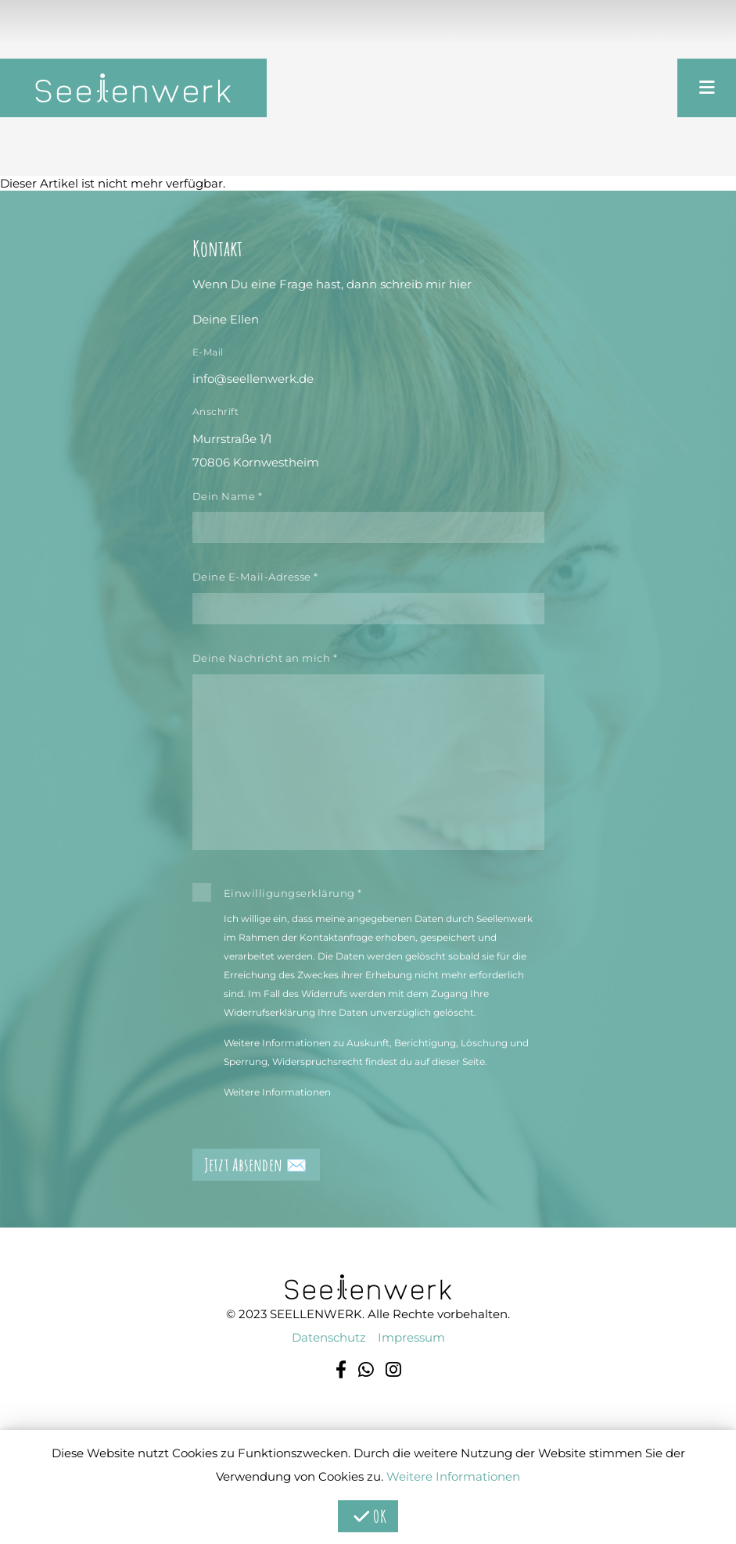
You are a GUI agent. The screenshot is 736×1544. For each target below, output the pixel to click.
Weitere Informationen (277, 1092)
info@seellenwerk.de (253, 378)
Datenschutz (329, 1337)
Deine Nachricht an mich (265, 658)
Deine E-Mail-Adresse (255, 576)
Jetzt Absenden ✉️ (256, 1164)
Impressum (411, 1337)
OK (368, 1516)
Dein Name (227, 496)
